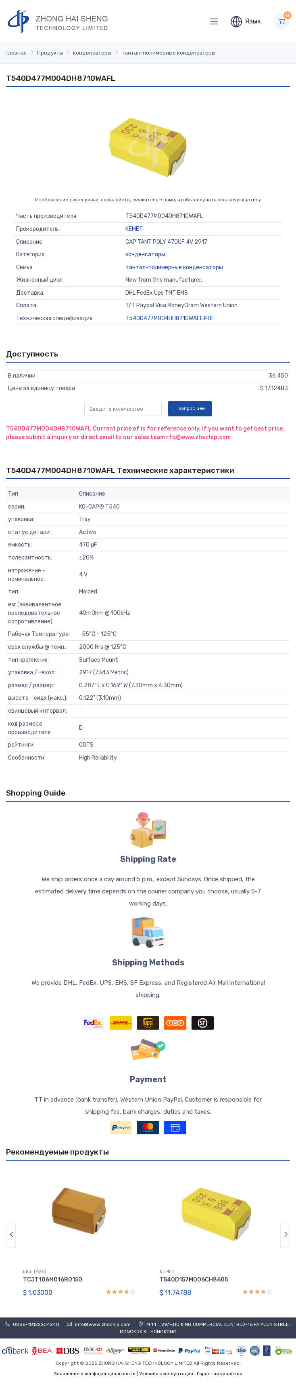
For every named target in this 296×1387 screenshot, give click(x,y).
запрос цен (191, 408)
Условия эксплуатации (166, 1373)
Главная (16, 53)
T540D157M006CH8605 (194, 1279)
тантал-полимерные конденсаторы (168, 53)
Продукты (50, 53)
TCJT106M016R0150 (52, 1279)
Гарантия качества (219, 1373)
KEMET (134, 229)
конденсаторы (92, 53)
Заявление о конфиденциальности (94, 1373)
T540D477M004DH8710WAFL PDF (170, 318)
